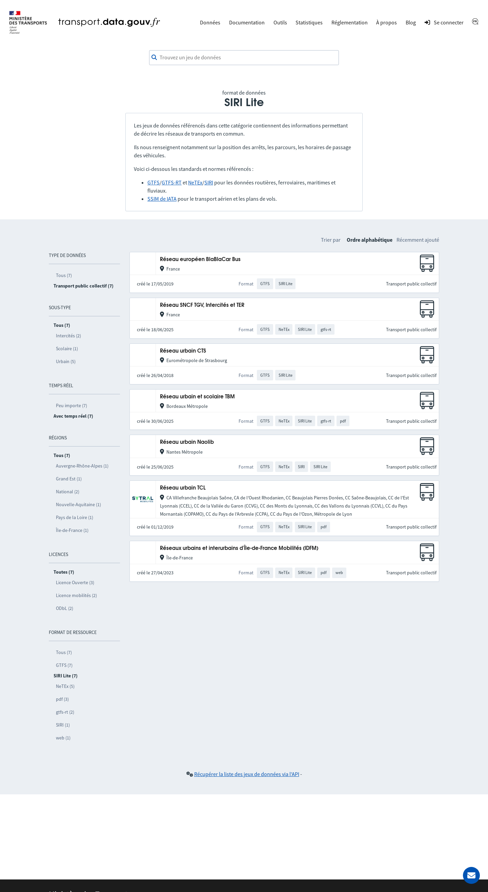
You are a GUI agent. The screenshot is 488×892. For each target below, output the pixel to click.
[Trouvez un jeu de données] (244, 57)
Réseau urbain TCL (183, 488)
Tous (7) (64, 275)
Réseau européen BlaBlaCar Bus (200, 259)
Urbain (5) (66, 361)
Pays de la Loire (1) (74, 517)
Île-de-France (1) (72, 530)
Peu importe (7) (71, 405)
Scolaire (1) (67, 348)
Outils (280, 22)
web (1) (63, 738)
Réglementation (349, 22)
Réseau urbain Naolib (187, 442)
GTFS (153, 182)
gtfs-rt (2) (65, 712)
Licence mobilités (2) (76, 595)
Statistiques (309, 22)
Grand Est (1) (69, 479)
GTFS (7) (64, 665)
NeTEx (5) (65, 686)
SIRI (208, 182)
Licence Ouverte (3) (75, 582)
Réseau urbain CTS (183, 351)
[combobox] (244, 57)
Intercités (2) (68, 336)
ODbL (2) (64, 608)
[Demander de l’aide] (471, 875)
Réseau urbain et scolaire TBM (197, 396)
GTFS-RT (172, 182)
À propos (386, 22)
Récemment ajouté (417, 239)
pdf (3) (62, 699)
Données (210, 22)
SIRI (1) (63, 725)
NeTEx (195, 182)
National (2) (67, 492)
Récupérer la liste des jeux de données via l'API (246, 774)
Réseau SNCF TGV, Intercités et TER (202, 305)
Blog (411, 22)
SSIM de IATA (162, 198)
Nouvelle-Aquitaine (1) (78, 504)
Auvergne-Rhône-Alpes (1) (82, 466)
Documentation (247, 22)
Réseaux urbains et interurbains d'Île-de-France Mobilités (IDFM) (239, 548)
